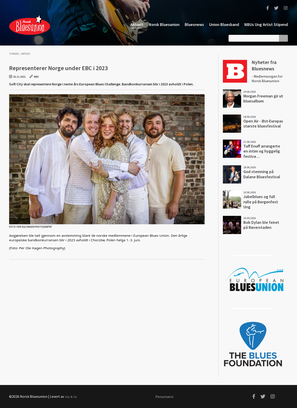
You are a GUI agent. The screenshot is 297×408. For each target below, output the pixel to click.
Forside (14, 53)
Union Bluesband (224, 24)
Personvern (164, 396)
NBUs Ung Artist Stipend (266, 24)
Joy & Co (71, 397)
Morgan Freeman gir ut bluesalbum (263, 98)
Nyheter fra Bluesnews (264, 65)
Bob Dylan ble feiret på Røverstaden (261, 225)
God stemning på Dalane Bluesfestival (261, 174)
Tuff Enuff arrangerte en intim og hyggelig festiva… (261, 151)
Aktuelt (136, 24)
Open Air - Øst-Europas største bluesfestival (263, 123)
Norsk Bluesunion (29, 24)
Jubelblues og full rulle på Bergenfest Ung (260, 201)
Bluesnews (194, 24)
